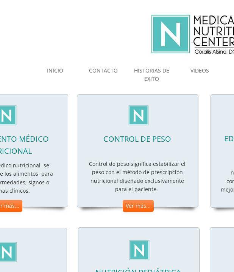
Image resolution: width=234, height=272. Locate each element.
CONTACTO (103, 70)
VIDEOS (199, 70)
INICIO (55, 70)
